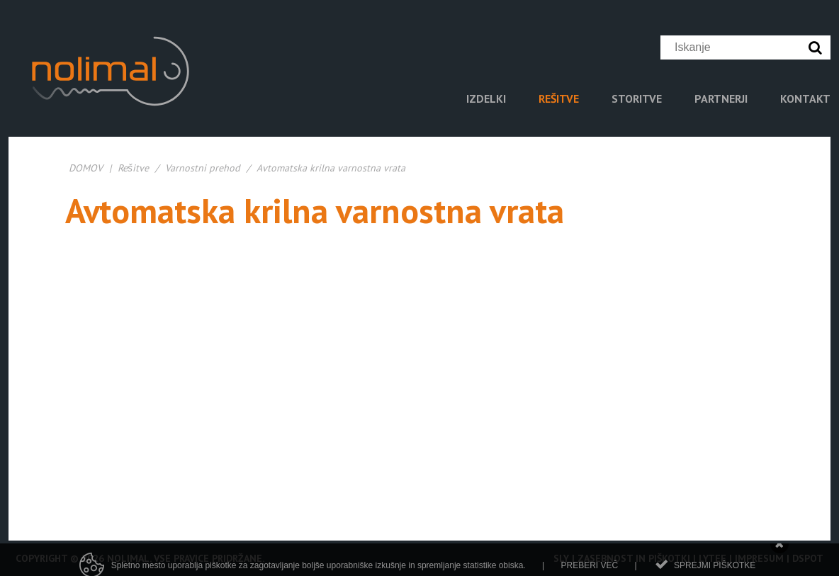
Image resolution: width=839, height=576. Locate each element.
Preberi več (589, 568)
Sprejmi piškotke (714, 568)
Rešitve (133, 168)
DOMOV (86, 168)
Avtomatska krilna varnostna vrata (331, 168)
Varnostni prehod (202, 168)
